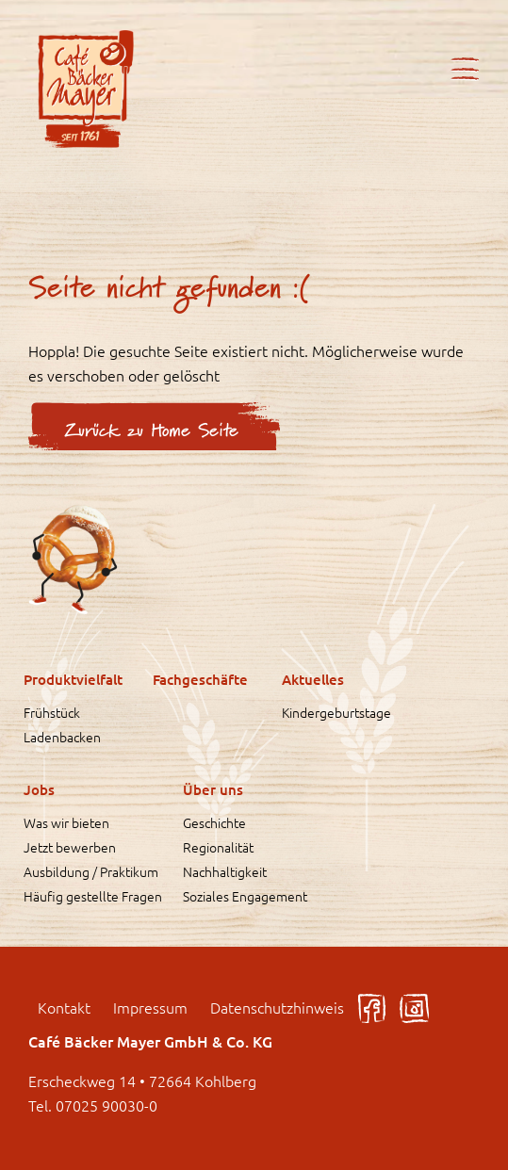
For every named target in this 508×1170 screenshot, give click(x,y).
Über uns (213, 789)
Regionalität (218, 846)
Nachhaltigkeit (225, 871)
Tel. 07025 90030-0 (92, 1105)
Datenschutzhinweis (277, 1007)
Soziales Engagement (245, 895)
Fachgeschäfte (200, 679)
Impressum (150, 1007)
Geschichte (214, 822)
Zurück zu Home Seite (151, 431)
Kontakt (64, 1007)
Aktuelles (313, 679)
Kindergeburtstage (336, 712)
